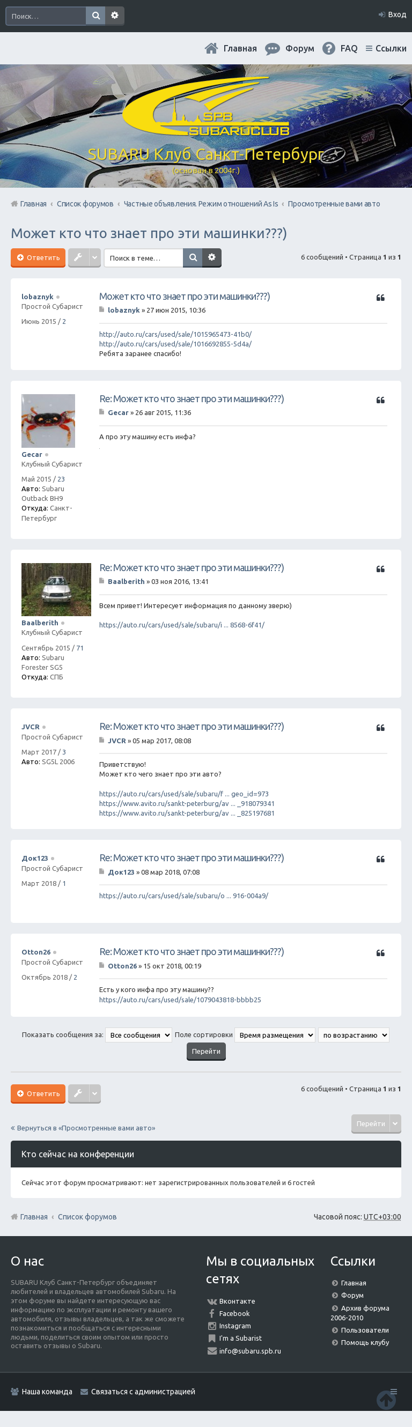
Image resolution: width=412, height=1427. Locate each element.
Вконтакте (237, 1301)
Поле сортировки (245, 1034)
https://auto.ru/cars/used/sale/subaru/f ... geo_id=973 (184, 793)
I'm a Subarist (240, 1338)
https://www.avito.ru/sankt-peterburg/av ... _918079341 (187, 803)
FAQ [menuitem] (349, 48)
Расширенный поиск (114, 16)
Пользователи (365, 1330)
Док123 (34, 858)
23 (61, 479)
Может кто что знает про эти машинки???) (149, 233)
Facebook (234, 1313)
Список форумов (87, 1216)
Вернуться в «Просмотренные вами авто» (86, 1128)
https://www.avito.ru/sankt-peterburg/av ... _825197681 (187, 813)
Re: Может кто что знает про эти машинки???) (191, 398)
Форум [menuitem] (299, 48)
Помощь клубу (365, 1342)
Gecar (31, 454)
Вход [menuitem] (397, 14)
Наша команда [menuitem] (47, 1391)
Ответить (42, 257)
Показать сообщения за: (97, 1034)
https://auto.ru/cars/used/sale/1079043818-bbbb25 (180, 999)
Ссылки (391, 48)
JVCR (30, 726)
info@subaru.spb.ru (250, 1351)
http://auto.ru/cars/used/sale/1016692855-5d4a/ (175, 343)
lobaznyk (37, 296)
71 (80, 648)
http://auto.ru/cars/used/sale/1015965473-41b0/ (175, 334)
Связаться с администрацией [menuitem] (143, 1391)
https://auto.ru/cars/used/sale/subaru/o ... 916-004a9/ (183, 895)
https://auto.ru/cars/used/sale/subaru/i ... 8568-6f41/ (181, 625)
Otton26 (35, 952)
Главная (240, 48)
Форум (352, 1295)
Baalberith (39, 622)
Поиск (95, 16)
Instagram (235, 1325)
